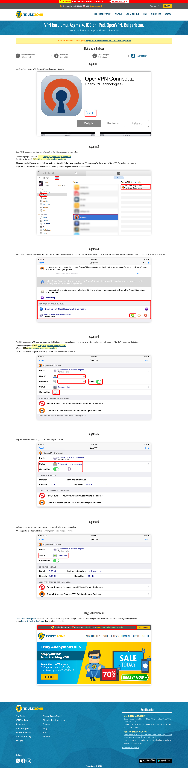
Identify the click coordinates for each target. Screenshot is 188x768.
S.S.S (45, 732)
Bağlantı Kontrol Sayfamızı (32, 621)
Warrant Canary (23, 736)
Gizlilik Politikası (24, 732)
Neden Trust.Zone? (102, 14)
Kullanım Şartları (24, 728)
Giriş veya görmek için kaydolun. (57, 156)
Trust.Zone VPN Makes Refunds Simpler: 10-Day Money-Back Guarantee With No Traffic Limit (148, 735)
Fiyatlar (119, 14)
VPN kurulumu (132, 14)
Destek (168, 14)
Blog (45, 728)
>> (120, 1)
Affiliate (19, 740)
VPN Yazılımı (22, 720)
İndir (145, 14)
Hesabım (167, 6)
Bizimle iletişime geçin (54, 720)
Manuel (46, 736)
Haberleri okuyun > (130, 747)
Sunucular (156, 14)
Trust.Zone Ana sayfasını (26, 618)
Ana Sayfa (20, 716)
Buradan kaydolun (122, 40)
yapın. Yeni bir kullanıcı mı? (99, 40)
